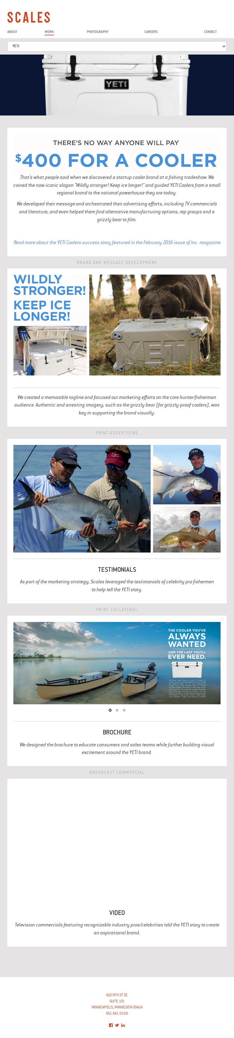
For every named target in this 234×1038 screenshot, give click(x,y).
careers (151, 32)
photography (97, 32)
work (49, 32)
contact (210, 32)
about (12, 32)
